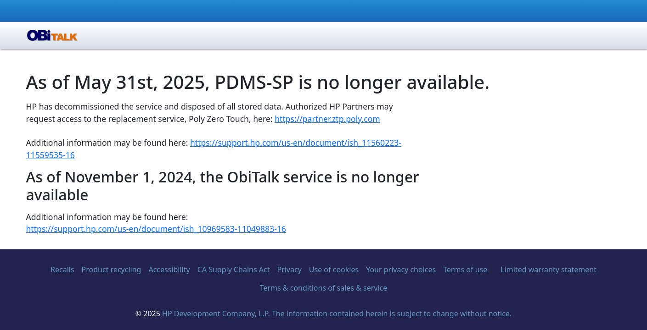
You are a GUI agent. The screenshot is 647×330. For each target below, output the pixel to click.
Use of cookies (334, 269)
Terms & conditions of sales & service (324, 288)
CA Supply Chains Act (233, 269)
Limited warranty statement (548, 269)
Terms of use (465, 269)
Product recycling (111, 269)
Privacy (289, 269)
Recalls (62, 269)
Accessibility (169, 269)
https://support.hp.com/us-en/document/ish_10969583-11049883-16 (156, 228)
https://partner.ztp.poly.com (327, 118)
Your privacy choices (401, 269)
